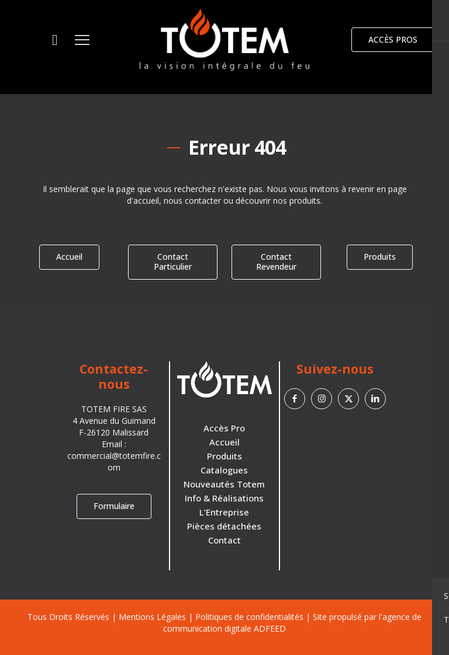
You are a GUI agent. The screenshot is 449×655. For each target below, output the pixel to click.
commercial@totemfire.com (114, 461)
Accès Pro (224, 428)
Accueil (224, 442)
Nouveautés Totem (224, 484)
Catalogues (224, 470)
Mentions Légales (152, 616)
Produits (224, 456)
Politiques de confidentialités (249, 616)
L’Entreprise (224, 512)
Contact (224, 540)
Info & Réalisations (224, 498)
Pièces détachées (224, 526)
